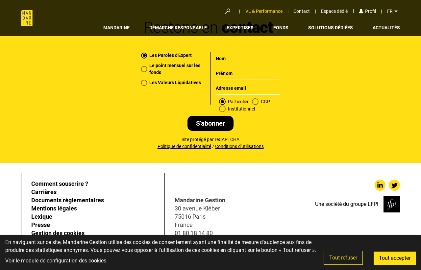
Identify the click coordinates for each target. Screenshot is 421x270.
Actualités (386, 27)
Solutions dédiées (330, 27)
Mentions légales (54, 208)
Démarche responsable (178, 27)
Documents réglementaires (67, 200)
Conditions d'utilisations (239, 146)
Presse (40, 224)
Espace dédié (334, 11)
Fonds (280, 27)
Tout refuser (343, 258)
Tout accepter (394, 258)
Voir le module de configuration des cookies (55, 261)
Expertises (240, 27)
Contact (301, 11)
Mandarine (116, 27)
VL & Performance (264, 11)
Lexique (41, 216)
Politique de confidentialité (184, 146)
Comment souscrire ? (59, 183)
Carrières (44, 191)
